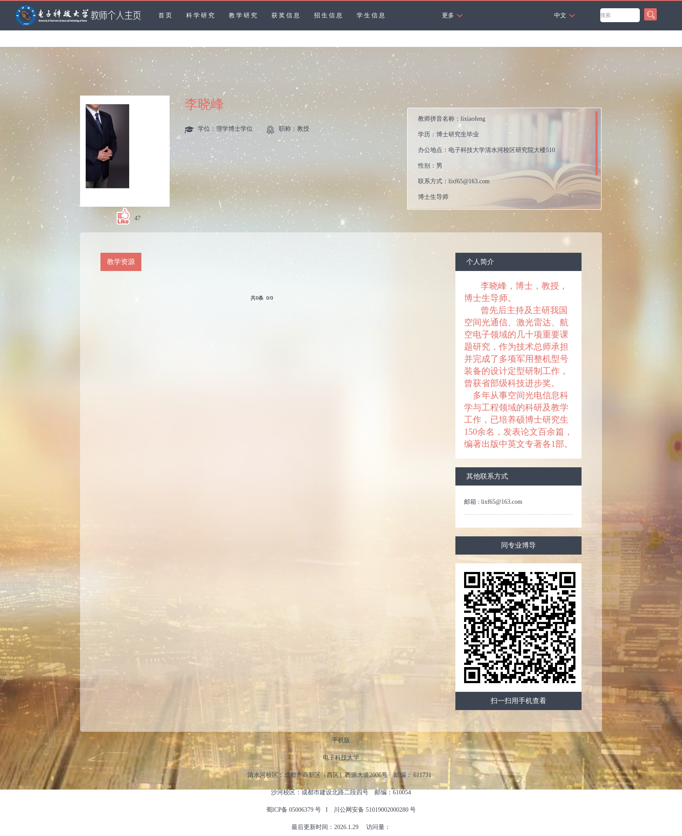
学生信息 (371, 15)
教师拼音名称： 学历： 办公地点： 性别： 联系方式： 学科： (486, 161)
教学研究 (243, 15)
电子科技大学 (341, 757)
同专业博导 (518, 545)
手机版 (341, 740)
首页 (165, 15)
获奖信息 (286, 15)
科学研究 (201, 15)
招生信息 (329, 15)
